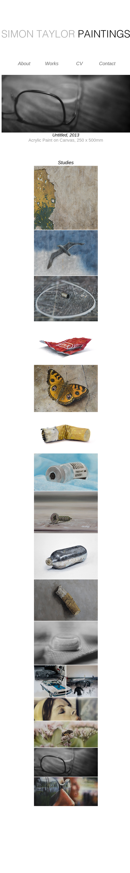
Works (51, 63)
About (24, 63)
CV (79, 63)
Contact (107, 63)
